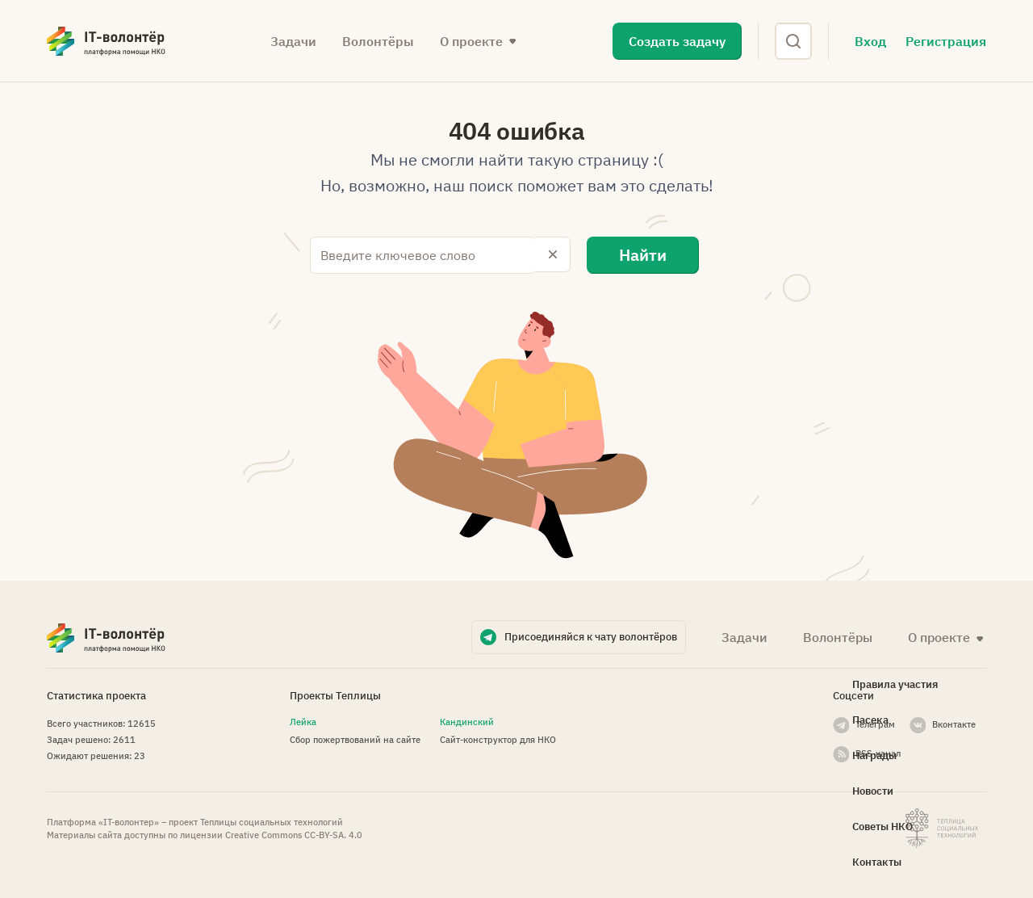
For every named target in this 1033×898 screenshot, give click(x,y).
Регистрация (945, 41)
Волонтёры (378, 41)
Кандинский (467, 720)
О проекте (471, 41)
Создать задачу (677, 41)
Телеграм (875, 722)
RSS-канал (878, 751)
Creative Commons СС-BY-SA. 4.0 (293, 833)
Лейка (303, 720)
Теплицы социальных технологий (271, 820)
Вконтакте (954, 722)
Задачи (293, 41)
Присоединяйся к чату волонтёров (590, 635)
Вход (870, 41)
